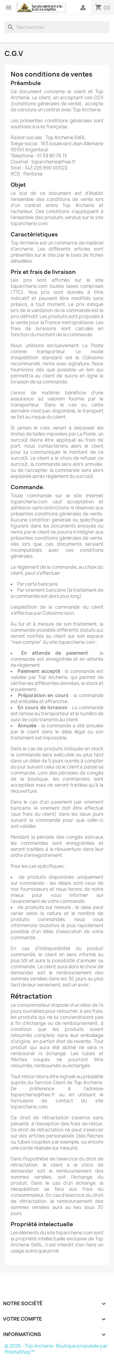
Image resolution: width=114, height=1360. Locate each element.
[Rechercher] (57, 27)
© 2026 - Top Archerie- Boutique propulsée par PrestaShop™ (56, 1349)
